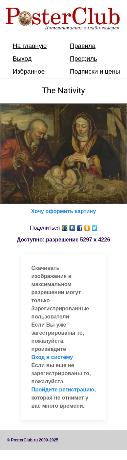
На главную (30, 45)
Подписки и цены (95, 71)
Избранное (29, 71)
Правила (83, 45)
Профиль (83, 58)
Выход (22, 58)
